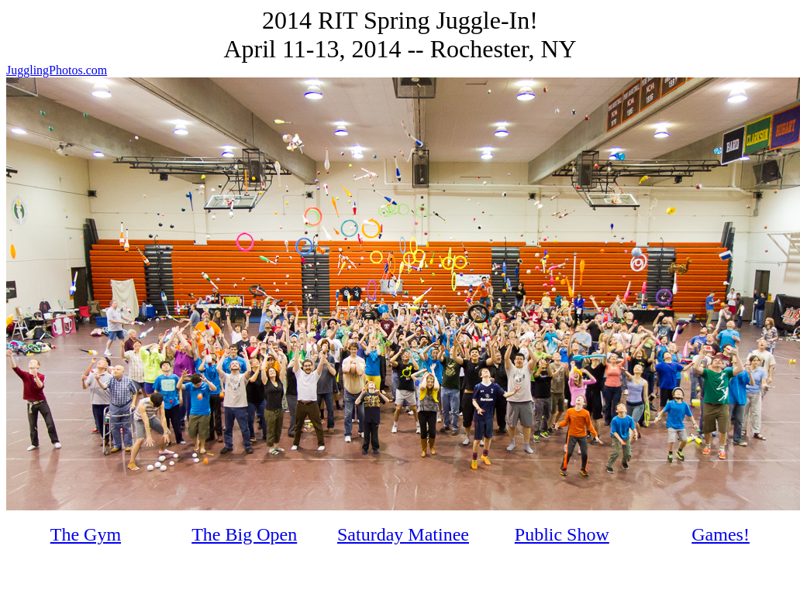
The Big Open (244, 534)
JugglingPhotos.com (56, 70)
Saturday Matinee (403, 534)
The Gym (85, 534)
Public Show (562, 534)
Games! (720, 534)
